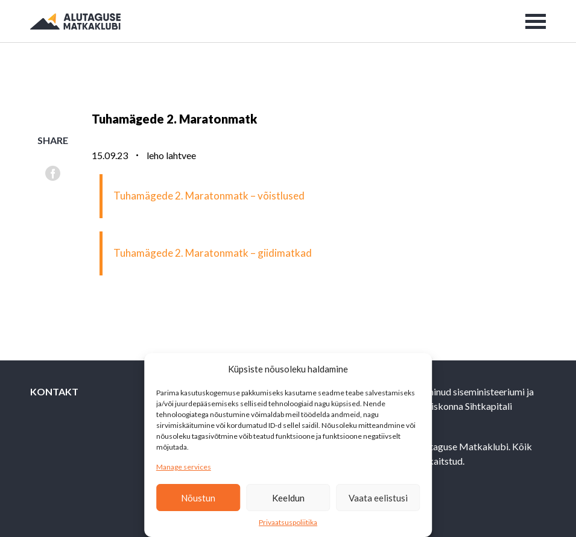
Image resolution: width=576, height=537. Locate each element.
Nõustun (198, 497)
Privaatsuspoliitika (288, 522)
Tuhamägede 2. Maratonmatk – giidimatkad (212, 253)
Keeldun (288, 497)
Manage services (183, 466)
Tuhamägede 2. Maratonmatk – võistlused (209, 195)
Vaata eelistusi (378, 497)
